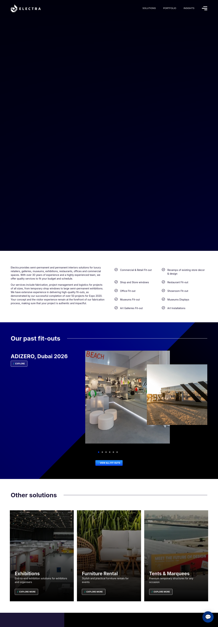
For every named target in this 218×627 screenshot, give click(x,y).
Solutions (149, 8)
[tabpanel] (109, 401)
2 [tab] (102, 452)
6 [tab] (117, 452)
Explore (20, 363)
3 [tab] (106, 452)
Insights (189, 8)
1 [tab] (98, 452)
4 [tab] (109, 452)
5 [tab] (113, 452)
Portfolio (169, 8)
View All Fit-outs (109, 463)
